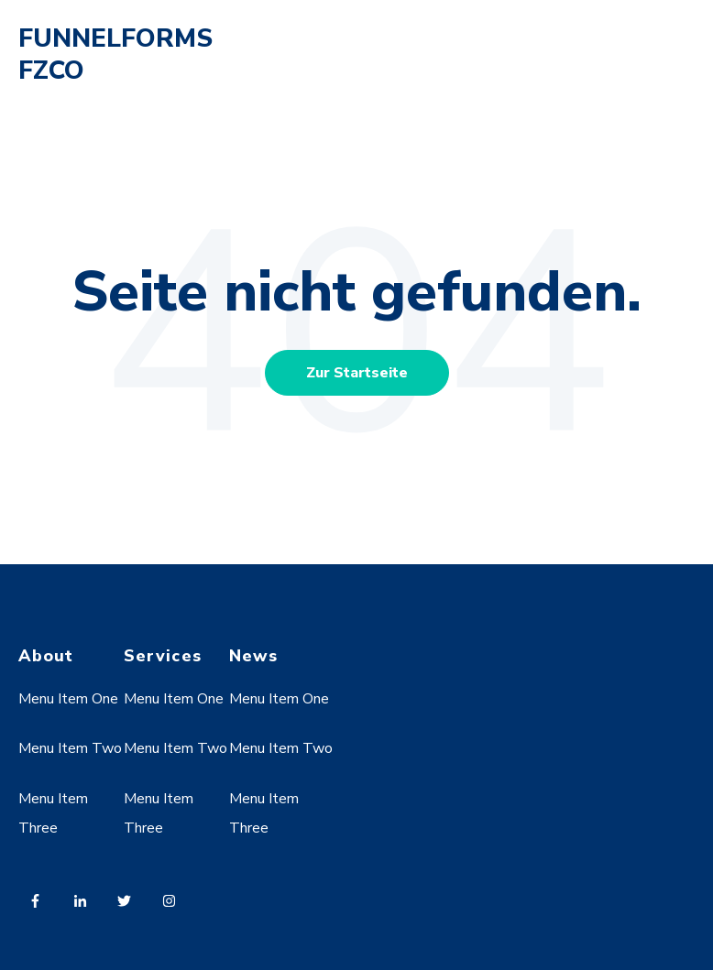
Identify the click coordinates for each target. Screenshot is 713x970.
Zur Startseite (357, 373)
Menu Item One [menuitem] (68, 699)
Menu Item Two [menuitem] (70, 748)
